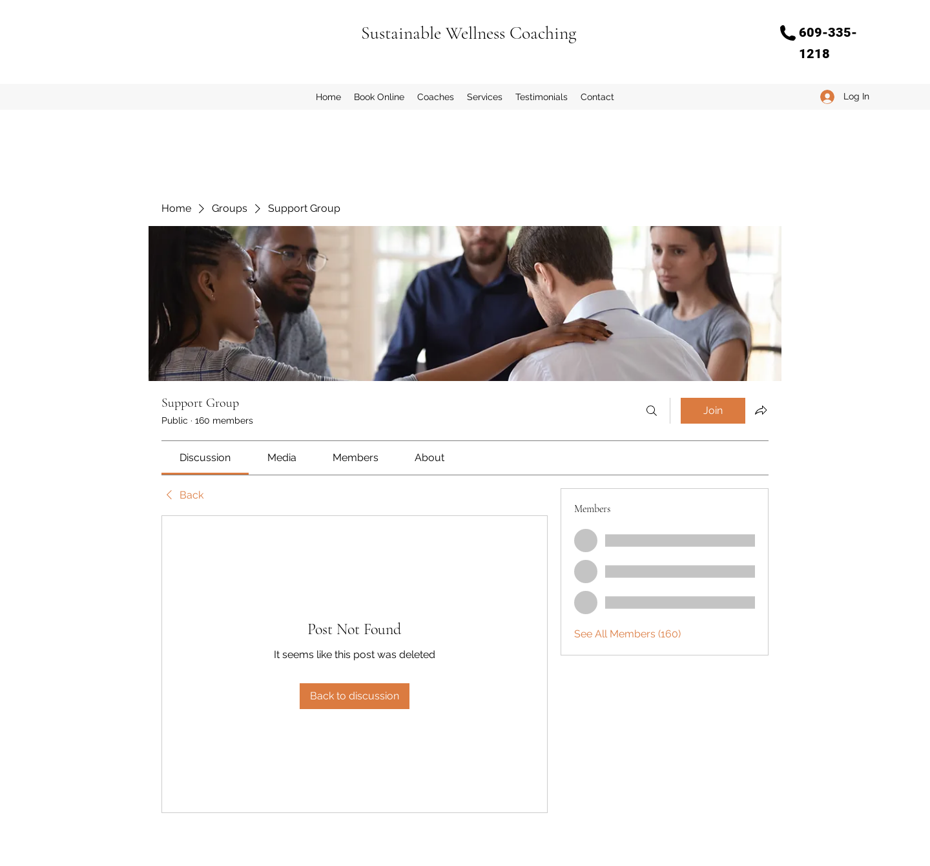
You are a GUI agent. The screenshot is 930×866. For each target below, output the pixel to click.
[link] (205, 457)
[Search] (651, 411)
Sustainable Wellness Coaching (468, 33)
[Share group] (761, 410)
